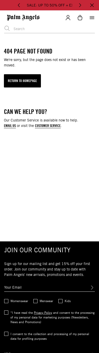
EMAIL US (10, 126)
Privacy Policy (43, 313)
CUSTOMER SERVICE (48, 126)
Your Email (13, 287)
